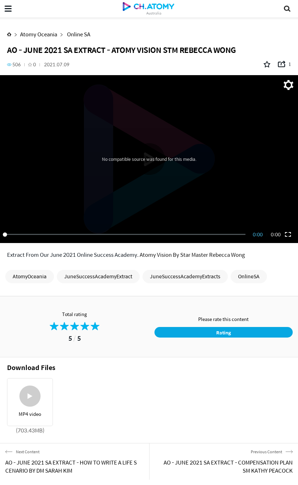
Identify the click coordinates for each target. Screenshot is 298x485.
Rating (223, 332)
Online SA (78, 34)
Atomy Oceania (38, 34)
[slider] (125, 234)
